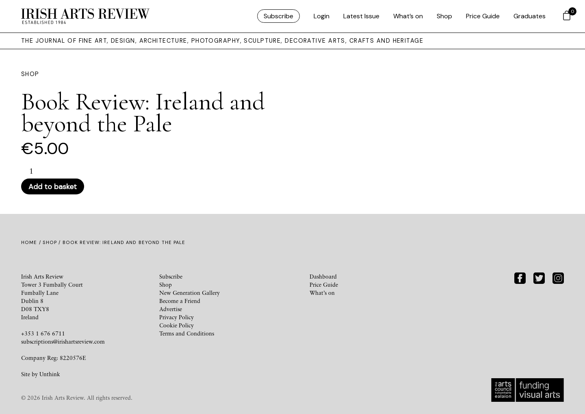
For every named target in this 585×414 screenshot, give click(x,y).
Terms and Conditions (186, 333)
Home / (32, 242)
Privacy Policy (176, 317)
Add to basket (52, 187)
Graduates (530, 16)
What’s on (408, 16)
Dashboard (323, 276)
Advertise (170, 308)
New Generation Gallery (189, 292)
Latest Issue (361, 16)
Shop (444, 16)
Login (321, 16)
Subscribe (278, 16)
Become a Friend (179, 300)
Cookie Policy (176, 325)
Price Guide (483, 16)
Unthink (49, 373)
